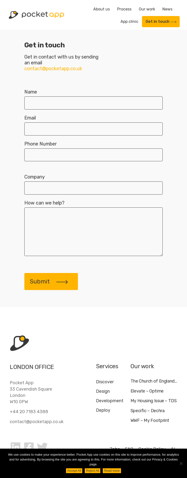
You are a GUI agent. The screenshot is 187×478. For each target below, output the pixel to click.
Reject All (92, 470)
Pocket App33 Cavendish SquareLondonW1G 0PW (31, 392)
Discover (105, 381)
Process (124, 9)
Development (109, 400)
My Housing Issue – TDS (154, 400)
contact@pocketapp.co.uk (37, 421)
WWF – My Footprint (150, 420)
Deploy (103, 410)
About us (101, 9)
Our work (147, 9)
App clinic (129, 21)
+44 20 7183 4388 (29, 411)
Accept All (74, 470)
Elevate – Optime (147, 391)
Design (103, 391)
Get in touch (161, 21)
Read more (112, 470)
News (167, 9)
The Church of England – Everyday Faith (154, 381)
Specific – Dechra (148, 410)
